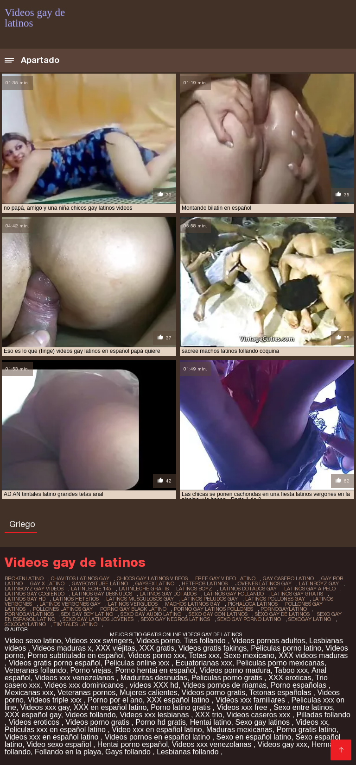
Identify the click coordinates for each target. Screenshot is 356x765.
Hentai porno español (132, 744)
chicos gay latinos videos (152, 578)
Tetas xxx (204, 655)
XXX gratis (157, 648)
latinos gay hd (25, 599)
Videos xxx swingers (98, 641)
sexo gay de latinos (282, 614)
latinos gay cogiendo (34, 593)
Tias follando (206, 641)
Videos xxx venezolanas (213, 744)
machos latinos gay (192, 604)
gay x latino (47, 583)
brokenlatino (24, 578)
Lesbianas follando (189, 752)
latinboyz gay (319, 583)
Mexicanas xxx (29, 692)
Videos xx (312, 722)
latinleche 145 (91, 588)
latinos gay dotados (168, 593)
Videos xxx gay (45, 707)
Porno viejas (90, 670)
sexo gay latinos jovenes (98, 619)
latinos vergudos (133, 604)
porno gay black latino (133, 609)
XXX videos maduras (313, 655)
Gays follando (129, 752)
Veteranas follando (35, 670)
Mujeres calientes (149, 692)
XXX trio (208, 715)
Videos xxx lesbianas (155, 715)
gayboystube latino (100, 583)
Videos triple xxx (56, 700)
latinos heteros (76, 599)
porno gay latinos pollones (213, 609)
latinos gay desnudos (102, 593)
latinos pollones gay (275, 599)
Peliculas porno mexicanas (280, 663)
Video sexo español (59, 744)
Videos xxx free (242, 707)
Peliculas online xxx (138, 663)
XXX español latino (179, 700)
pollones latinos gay (63, 609)
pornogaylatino (284, 609)
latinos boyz (194, 588)
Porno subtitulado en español (76, 655)
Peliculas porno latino (286, 648)
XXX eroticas (289, 678)
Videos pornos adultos (268, 641)
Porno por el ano (115, 700)
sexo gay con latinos (218, 614)
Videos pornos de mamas (225, 685)
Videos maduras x (62, 648)
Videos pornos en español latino (158, 737)
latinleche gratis (144, 588)
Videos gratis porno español (55, 663)
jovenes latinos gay (263, 583)
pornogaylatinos (29, 614)
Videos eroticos (35, 722)
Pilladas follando (323, 715)
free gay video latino (225, 578)
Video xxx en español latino (157, 730)
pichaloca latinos (253, 604)
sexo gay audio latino (151, 614)
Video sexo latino (33, 641)
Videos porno (158, 641)
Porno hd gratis (160, 722)
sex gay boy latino (87, 614)
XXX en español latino (110, 707)
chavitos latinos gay (80, 578)
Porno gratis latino (307, 730)
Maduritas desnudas (154, 678)
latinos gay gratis (297, 593)
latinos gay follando (234, 593)
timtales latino (75, 624)
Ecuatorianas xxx (204, 663)
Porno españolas (300, 685)
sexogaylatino (25, 624)
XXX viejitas (115, 648)
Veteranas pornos (86, 692)
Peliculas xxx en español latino (56, 730)
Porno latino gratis (181, 707)
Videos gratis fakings (212, 648)
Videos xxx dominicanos (85, 685)
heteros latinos (205, 583)
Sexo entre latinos (303, 707)
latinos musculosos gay (140, 599)
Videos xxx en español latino (53, 737)
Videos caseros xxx (259, 715)
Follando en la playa (68, 752)
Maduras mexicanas (239, 730)
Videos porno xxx (156, 655)
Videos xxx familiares (251, 700)
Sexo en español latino (254, 737)
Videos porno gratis (214, 692)
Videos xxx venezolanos (75, 678)
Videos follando (90, 715)
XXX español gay (33, 715)
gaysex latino (154, 583)
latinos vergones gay (70, 604)
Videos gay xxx (282, 744)
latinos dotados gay (248, 588)
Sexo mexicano (249, 655)
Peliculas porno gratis (227, 678)
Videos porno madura (235, 670)
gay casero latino (288, 578)
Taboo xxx (291, 670)
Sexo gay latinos (263, 722)
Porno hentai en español (155, 670)
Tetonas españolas (281, 692)
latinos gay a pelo (310, 588)
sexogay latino (309, 619)
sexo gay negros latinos (175, 619)
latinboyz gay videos (34, 588)
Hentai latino (210, 722)
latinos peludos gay (209, 599)
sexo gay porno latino (249, 619)
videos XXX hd (154, 685)
